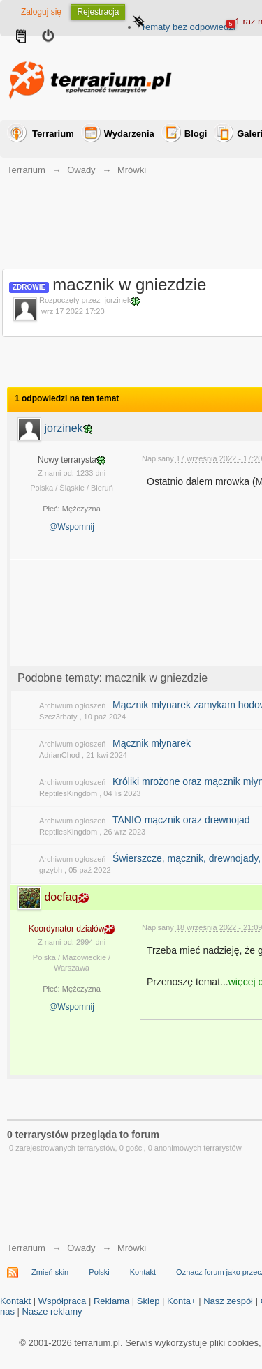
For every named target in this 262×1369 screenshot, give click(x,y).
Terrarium (53, 133)
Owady (81, 1248)
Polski (99, 1272)
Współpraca (62, 1301)
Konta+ (181, 1301)
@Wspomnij (71, 527)
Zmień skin (49, 1272)
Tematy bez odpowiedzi (187, 27)
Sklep (148, 1301)
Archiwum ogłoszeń (72, 705)
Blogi (196, 133)
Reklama (111, 1301)
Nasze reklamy (52, 1311)
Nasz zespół (228, 1301)
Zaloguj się (41, 12)
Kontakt (143, 1272)
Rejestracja (98, 12)
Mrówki (131, 1248)
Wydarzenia (129, 133)
